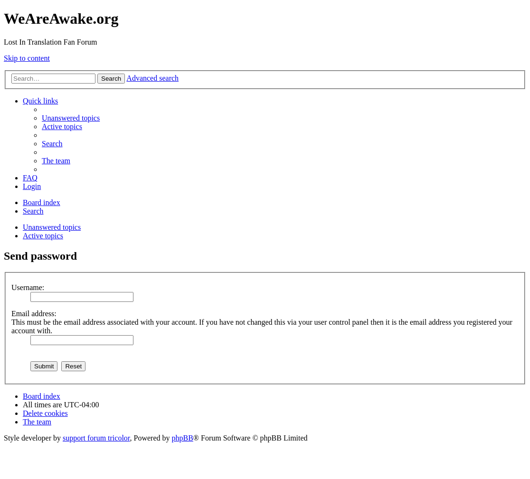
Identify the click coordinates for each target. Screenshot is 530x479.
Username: (27, 287)
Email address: (34, 314)
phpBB (182, 438)
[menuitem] (71, 118)
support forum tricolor (96, 438)
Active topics (43, 236)
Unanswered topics (52, 227)
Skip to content (27, 58)
